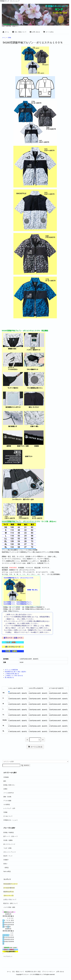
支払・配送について (19, 32)
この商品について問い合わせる (14, 675)
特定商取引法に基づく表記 (33, 971)
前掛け (5, 863)
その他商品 (6, 804)
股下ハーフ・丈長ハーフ (10, 836)
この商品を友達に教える (12, 673)
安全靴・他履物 (7, 840)
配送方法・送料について (10, 903)
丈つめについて (7, 816)
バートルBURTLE (8, 793)
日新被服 (6, 777)
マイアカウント (7, 956)
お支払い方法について (9, 899)
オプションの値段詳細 (11, 669)
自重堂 (5, 789)
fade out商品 (7, 871)
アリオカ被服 (7, 800)
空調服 (9, 37)
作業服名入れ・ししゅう (10, 820)
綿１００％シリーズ (9, 844)
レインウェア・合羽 (9, 808)
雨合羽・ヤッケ (7, 856)
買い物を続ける (9, 677)
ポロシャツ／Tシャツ (9, 852)
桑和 (4, 781)
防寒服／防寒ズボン (9, 785)
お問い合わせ (34, 32)
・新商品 (6, 867)
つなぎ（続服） (7, 848)
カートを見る (48, 32)
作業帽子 (6, 860)
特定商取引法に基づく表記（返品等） (16, 671)
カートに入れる (35, 747)
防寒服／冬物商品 (8, 832)
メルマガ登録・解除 (9, 907)
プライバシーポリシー (48, 971)
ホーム (5, 32)
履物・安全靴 (7, 796)
